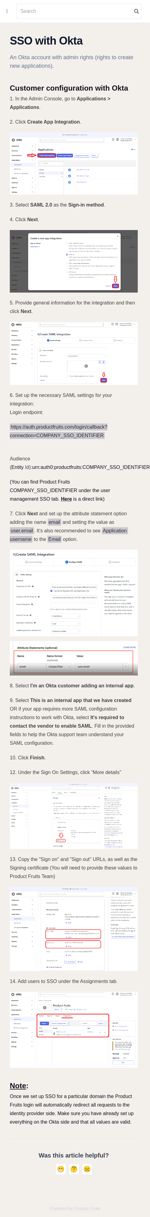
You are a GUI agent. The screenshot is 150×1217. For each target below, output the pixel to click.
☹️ (87, 1169)
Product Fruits (86, 1208)
